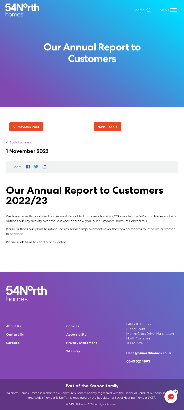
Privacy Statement (81, 343)
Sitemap (73, 351)
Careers (12, 343)
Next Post (107, 127)
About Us (13, 326)
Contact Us (15, 334)
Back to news (18, 142)
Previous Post (26, 127)
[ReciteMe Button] (175, 392)
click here (24, 242)
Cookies (72, 326)
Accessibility (76, 334)
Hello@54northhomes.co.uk (148, 353)
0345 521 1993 (138, 361)
